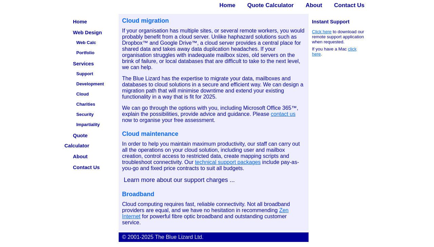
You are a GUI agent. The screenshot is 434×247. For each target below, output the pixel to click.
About (313, 5)
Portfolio (85, 52)
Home (227, 5)
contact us (283, 114)
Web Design (87, 32)
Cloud (82, 94)
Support (84, 73)
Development (90, 83)
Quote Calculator (270, 5)
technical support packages (228, 162)
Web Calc (86, 42)
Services (83, 63)
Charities (85, 104)
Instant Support (331, 21)
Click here (322, 31)
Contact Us (349, 5)
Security (85, 114)
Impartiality (88, 124)
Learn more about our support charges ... (178, 180)
